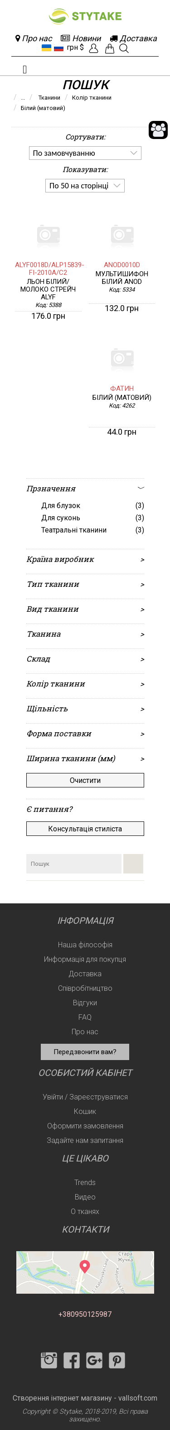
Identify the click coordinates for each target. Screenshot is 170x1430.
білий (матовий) (121, 398)
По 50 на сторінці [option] (78, 186)
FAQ (85, 1017)
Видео (85, 1197)
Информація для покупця (85, 959)
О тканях (85, 1211)
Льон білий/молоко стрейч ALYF (48, 289)
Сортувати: (85, 136)
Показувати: (85, 169)
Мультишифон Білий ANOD (122, 278)
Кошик (85, 1111)
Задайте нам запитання (85, 1140)
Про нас (85, 1031)
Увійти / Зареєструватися (85, 1097)
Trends (85, 1182)
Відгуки (85, 1002)
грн (72, 47)
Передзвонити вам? (85, 1052)
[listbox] (85, 153)
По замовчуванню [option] (64, 153)
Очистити (85, 780)
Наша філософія (85, 945)
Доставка (85, 973)
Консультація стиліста (85, 829)
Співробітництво (85, 988)
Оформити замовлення (85, 1126)
